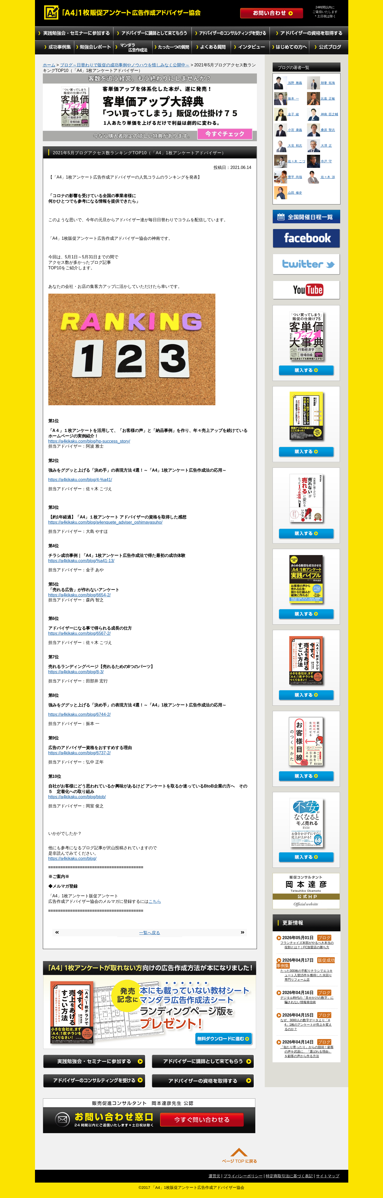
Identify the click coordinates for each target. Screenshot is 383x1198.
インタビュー (250, 48)
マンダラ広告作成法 (132, 48)
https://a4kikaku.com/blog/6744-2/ (79, 714)
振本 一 (286, 98)
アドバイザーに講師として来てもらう (152, 33)
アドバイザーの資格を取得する (309, 33)
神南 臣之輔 (322, 114)
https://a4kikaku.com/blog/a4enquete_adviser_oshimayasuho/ (105, 522)
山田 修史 (288, 193)
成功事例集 (54, 48)
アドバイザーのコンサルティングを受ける (231, 33)
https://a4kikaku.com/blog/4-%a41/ (80, 479)
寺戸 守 (319, 161)
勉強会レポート (93, 48)
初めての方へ (289, 48)
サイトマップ (327, 1176)
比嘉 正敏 (321, 98)
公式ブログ (328, 48)
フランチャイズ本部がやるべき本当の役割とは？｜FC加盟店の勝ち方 (307, 945)
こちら (155, 901)
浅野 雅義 (288, 83)
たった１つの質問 (172, 48)
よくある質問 (211, 48)
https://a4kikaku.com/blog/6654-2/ (79, 595)
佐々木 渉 (321, 177)
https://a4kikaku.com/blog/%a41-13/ (81, 560)
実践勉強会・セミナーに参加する (74, 33)
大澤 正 (319, 145)
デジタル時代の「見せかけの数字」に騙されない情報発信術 (307, 1000)
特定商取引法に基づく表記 (289, 1176)
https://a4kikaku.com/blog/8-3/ (76, 672)
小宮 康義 (288, 130)
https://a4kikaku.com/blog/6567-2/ (79, 633)
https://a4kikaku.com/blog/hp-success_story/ (89, 441)
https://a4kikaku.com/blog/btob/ (77, 797)
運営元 (214, 1176)
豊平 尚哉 (288, 177)
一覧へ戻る (149, 933)
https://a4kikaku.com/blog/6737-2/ (79, 753)
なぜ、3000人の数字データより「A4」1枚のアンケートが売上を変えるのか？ (306, 1024)
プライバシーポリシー (243, 1176)
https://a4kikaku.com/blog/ (72, 858)
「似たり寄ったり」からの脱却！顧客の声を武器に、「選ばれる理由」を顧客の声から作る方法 (307, 1051)
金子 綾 (286, 114)
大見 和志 (288, 145)
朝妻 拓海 (321, 83)
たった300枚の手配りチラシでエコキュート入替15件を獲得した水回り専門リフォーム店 (307, 975)
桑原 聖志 (321, 130)
